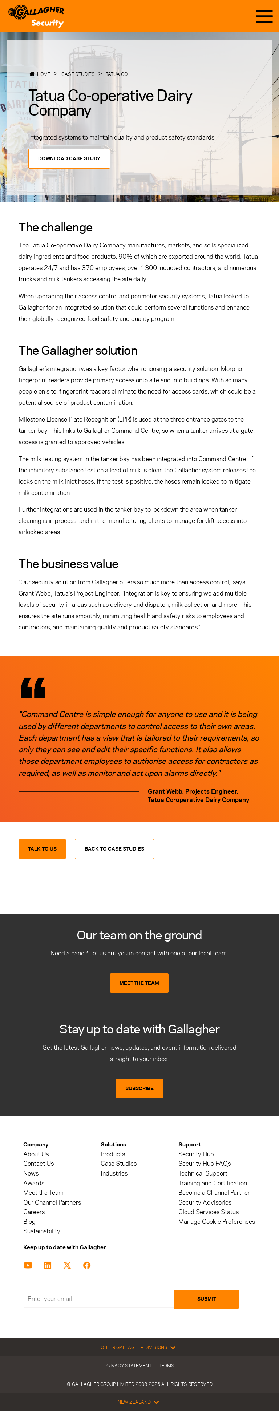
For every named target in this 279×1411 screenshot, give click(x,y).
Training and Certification (212, 1183)
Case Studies (78, 74)
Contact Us (38, 1164)
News (31, 1173)
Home (43, 74)
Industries (114, 1173)
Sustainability (41, 1231)
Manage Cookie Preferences (216, 1222)
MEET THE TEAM (139, 983)
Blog (29, 1222)
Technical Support (202, 1173)
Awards (33, 1183)
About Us (36, 1154)
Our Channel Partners (52, 1202)
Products (113, 1154)
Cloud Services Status (208, 1212)
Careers (34, 1212)
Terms (166, 1365)
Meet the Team (43, 1193)
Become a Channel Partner (214, 1193)
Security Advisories (204, 1202)
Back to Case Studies (114, 849)
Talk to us (42, 849)
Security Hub (196, 1154)
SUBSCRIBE (139, 1088)
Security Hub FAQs (204, 1164)
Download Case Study (69, 158)
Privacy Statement (128, 1365)
